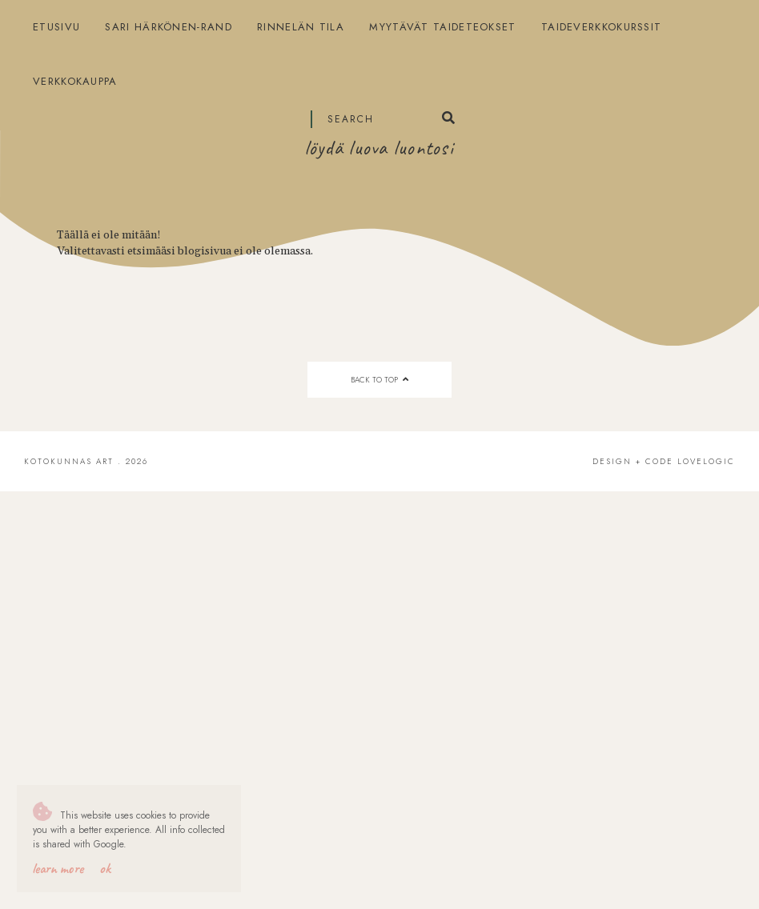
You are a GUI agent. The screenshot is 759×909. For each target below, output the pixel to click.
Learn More (57, 868)
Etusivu (56, 26)
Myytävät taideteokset (442, 26)
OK (104, 868)
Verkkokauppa (75, 81)
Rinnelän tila (300, 26)
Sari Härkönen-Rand (168, 26)
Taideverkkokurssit (601, 26)
